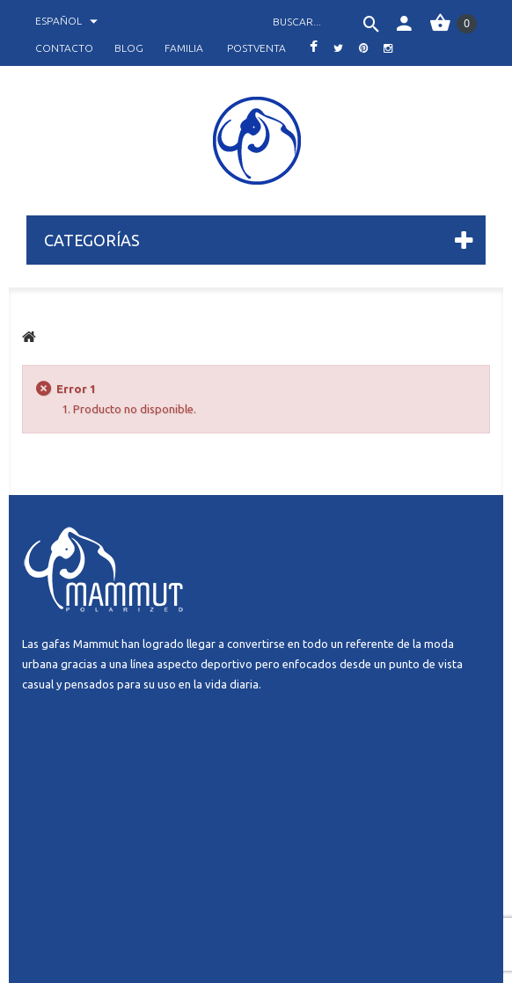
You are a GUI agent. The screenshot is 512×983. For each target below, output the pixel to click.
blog (128, 48)
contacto (64, 48)
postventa (256, 48)
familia (184, 48)
